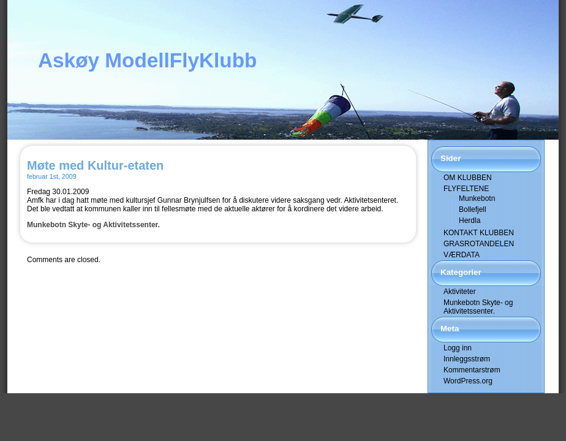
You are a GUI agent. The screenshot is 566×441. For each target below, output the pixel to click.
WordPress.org (467, 381)
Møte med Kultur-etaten (95, 165)
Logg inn (457, 348)
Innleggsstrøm (466, 359)
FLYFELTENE (466, 188)
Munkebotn (477, 198)
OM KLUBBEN (467, 177)
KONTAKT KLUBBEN (478, 232)
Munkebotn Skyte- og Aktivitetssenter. (93, 225)
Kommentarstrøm (471, 370)
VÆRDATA (461, 255)
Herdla (469, 220)
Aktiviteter (459, 291)
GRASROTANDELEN (478, 243)
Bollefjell (472, 209)
